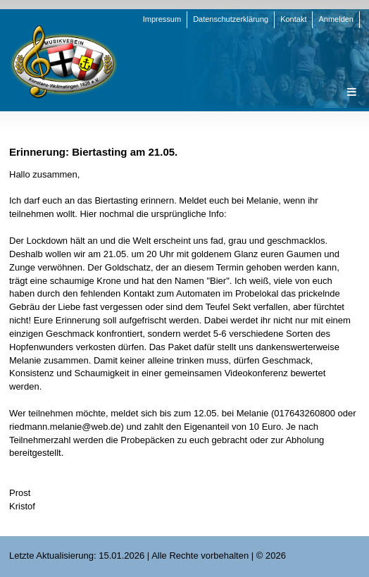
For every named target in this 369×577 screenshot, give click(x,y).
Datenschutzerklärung (230, 19)
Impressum (162, 19)
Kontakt (293, 19)
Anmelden (336, 19)
